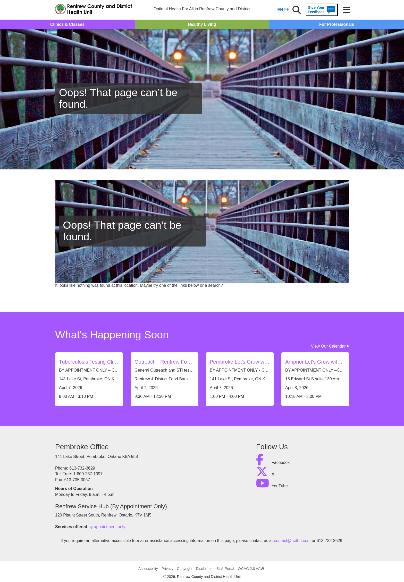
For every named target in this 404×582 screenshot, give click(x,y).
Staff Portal (225, 569)
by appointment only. (107, 526)
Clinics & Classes (67, 24)
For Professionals (336, 24)
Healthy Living (202, 24)
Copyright (184, 569)
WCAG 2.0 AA (251, 569)
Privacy (167, 569)
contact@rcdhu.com (292, 540)
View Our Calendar (330, 346)
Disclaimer (204, 569)
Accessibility (148, 569)
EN (280, 9)
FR (287, 9)
